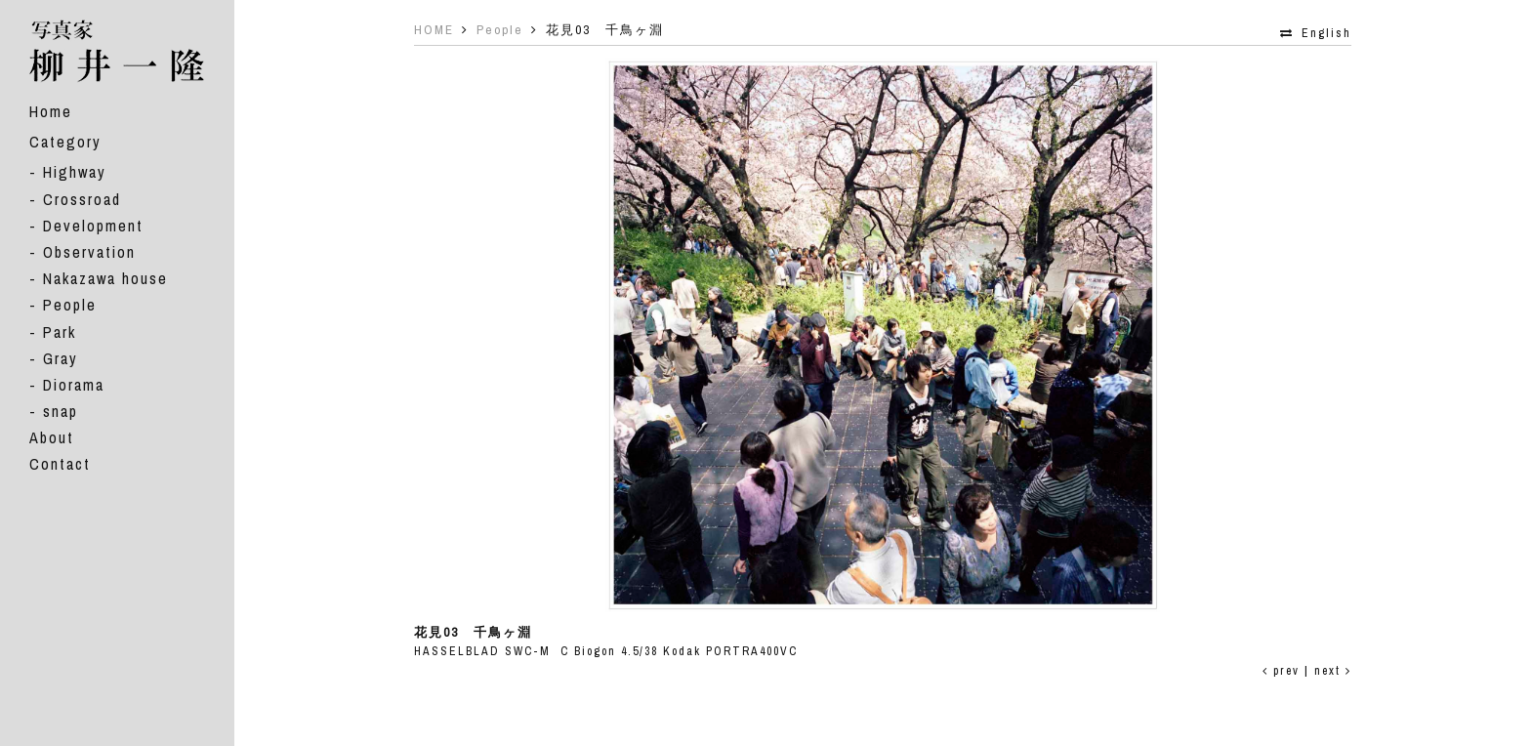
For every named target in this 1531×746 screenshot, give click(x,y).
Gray (60, 358)
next (1332, 671)
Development (93, 225)
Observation (89, 252)
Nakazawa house (105, 278)
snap (60, 411)
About (51, 437)
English (1326, 33)
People (70, 304)
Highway (74, 172)
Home (50, 111)
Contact (60, 464)
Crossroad (82, 199)
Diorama (73, 384)
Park (59, 332)
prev (1281, 671)
